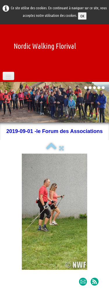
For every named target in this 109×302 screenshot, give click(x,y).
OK (82, 16)
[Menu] (8, 76)
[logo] (42, 43)
